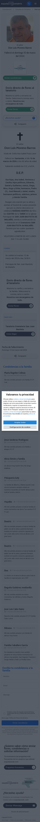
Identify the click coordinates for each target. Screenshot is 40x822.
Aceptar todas (20, 422)
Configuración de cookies (20, 427)
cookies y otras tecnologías (22, 399)
